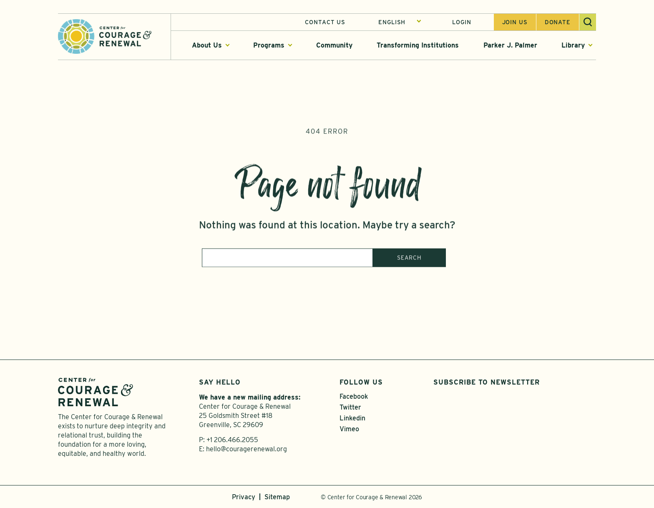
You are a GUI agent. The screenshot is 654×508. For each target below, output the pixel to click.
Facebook (354, 396)
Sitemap (277, 497)
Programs (268, 45)
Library (573, 45)
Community (334, 45)
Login (461, 22)
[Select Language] (399, 22)
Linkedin (352, 418)
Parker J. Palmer (510, 45)
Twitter (350, 407)
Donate (558, 22)
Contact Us (325, 22)
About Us (207, 45)
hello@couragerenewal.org (246, 449)
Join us (515, 22)
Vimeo (349, 429)
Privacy (243, 497)
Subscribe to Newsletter (486, 382)
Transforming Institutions (418, 45)
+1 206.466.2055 (232, 440)
